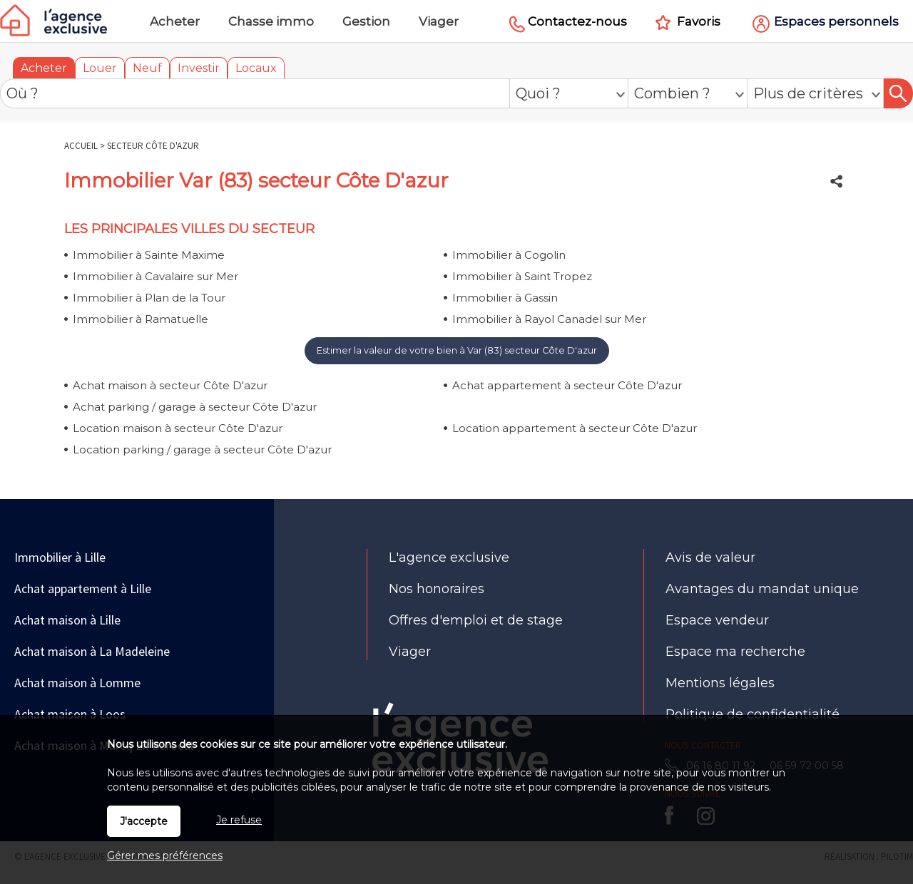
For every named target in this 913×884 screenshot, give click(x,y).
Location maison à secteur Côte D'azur (177, 428)
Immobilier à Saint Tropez (522, 276)
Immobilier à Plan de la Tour (149, 297)
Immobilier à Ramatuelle (140, 319)
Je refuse (239, 819)
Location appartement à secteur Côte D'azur (574, 428)
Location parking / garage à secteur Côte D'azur (202, 449)
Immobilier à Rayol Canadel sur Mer (549, 319)
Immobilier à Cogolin (509, 255)
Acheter (44, 68)
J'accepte (144, 821)
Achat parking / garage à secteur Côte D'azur (195, 406)
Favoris (698, 21)
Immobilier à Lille (60, 557)
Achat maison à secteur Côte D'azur (170, 385)
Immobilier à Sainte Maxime (149, 255)
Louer (100, 68)
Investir (199, 68)
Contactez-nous (577, 21)
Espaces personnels (836, 21)
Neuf (147, 68)
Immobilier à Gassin (505, 297)
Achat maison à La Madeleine (92, 651)
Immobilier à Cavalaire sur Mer (155, 276)
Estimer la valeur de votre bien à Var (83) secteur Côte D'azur (457, 350)
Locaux (256, 68)
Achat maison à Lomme (77, 682)
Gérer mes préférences (165, 855)
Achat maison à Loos (70, 714)
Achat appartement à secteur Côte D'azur (567, 385)
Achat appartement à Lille (82, 588)
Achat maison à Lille (67, 620)
